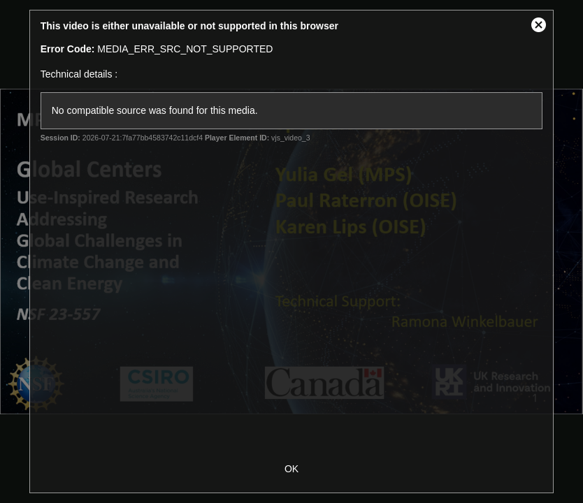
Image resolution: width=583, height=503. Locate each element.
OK (291, 468)
